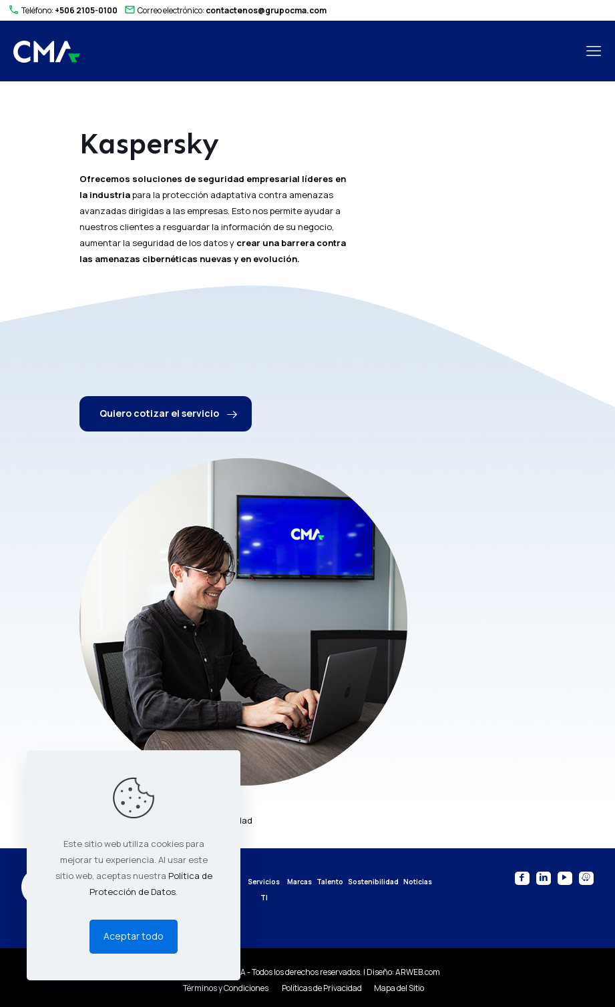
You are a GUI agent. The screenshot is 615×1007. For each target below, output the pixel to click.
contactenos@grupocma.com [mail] (266, 10)
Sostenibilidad (373, 881)
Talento (330, 881)
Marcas (299, 881)
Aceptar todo (134, 936)
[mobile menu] (593, 50)
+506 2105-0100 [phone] (86, 10)
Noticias (417, 881)
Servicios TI (264, 889)
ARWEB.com (417, 972)
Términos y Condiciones (226, 988)
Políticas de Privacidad (322, 988)
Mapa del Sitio (399, 988)
